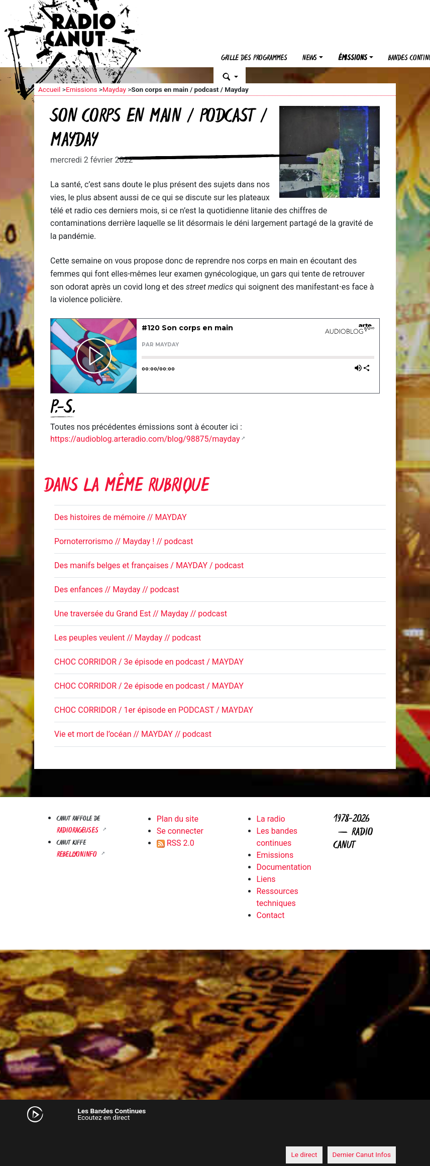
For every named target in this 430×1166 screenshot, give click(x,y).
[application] (215, 1136)
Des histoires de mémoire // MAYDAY (120, 517)
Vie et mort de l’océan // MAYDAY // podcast (132, 734)
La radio (271, 819)
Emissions (81, 89)
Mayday (114, 89)
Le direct (304, 1154)
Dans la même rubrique (126, 487)
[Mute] (46, 1135)
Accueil (49, 89)
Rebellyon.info (78, 855)
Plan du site (177, 819)
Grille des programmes (254, 58)
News (309, 58)
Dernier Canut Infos (362, 1154)
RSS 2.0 (175, 843)
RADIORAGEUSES (78, 831)
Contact (271, 915)
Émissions (352, 58)
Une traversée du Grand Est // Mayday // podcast (140, 613)
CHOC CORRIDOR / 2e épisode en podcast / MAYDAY (149, 686)
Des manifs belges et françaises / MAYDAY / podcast (149, 565)
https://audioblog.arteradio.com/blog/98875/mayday (145, 439)
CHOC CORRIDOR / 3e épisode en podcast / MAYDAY (149, 662)
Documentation (284, 867)
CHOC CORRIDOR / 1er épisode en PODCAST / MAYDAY (153, 710)
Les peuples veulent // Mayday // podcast (127, 637)
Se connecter (180, 831)
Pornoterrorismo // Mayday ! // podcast (123, 541)
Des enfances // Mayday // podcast (116, 589)
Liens (266, 879)
